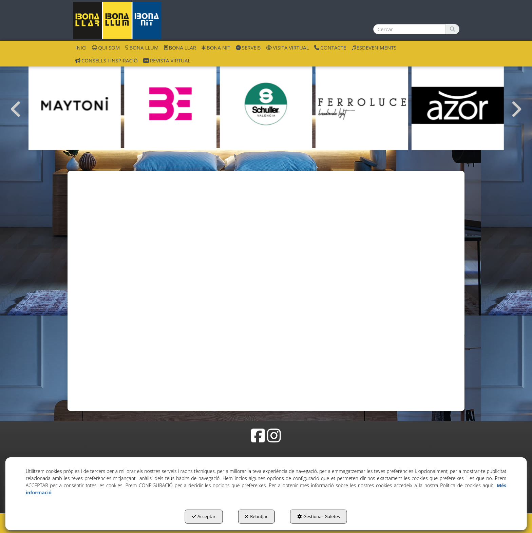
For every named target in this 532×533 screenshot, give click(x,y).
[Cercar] (452, 29)
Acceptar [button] (203, 516)
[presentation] (16, 109)
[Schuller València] (266, 104)
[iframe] (266, 281)
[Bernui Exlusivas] (170, 104)
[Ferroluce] (362, 104)
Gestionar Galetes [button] (318, 516)
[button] (117, 20)
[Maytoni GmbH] (74, 104)
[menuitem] (81, 47)
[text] (409, 29)
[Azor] (458, 104)
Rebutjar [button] (256, 516)
